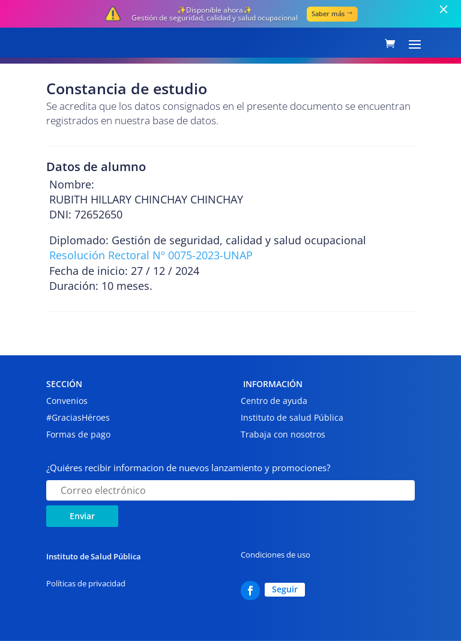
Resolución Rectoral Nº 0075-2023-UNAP (151, 255)
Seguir (285, 589)
